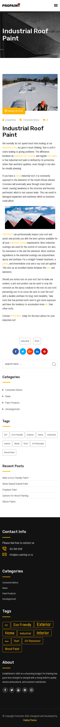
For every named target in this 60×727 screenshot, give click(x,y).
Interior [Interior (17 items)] (7, 443)
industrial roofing (18, 242)
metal (18, 175)
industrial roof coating (24, 156)
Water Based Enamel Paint (15, 483)
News (8, 396)
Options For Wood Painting (15, 495)
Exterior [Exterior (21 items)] (30, 434)
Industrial (25, 341)
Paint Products (12, 402)
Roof (37, 341)
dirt (47, 304)
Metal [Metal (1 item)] (17, 443)
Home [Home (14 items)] (40, 434)
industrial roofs (9, 147)
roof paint (52, 156)
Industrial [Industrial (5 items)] (51, 434)
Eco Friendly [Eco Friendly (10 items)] (17, 434)
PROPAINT (7, 234)
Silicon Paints (9, 501)
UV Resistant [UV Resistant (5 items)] (38, 443)
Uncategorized (12, 409)
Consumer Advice (31, 119)
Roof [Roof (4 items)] (26, 443)
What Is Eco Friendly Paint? (15, 478)
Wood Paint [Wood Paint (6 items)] (9, 452)
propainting (10, 119)
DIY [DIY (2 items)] (6, 434)
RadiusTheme (30, 720)
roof (49, 267)
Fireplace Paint (9, 489)
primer (5, 263)
